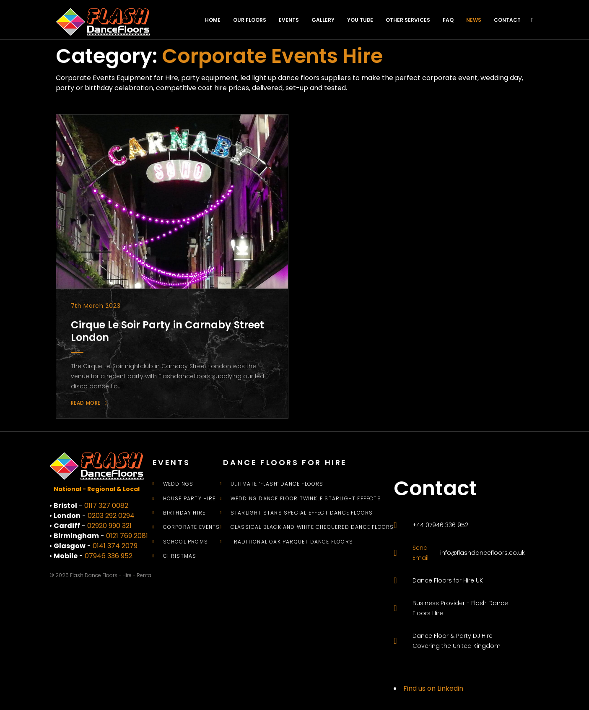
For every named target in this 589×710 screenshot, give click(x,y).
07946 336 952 (108, 556)
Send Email (420, 553)
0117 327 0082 (106, 505)
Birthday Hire (184, 513)
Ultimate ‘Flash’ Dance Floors (277, 484)
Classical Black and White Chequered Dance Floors (312, 527)
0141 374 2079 (115, 546)
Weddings (178, 484)
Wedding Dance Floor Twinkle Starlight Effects (306, 499)
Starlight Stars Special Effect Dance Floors (302, 513)
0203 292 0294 (111, 515)
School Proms (185, 542)
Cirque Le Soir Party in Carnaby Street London (167, 331)
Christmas (180, 556)
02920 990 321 (109, 526)
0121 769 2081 (127, 536)
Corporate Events (191, 527)
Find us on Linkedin (433, 688)
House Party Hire (189, 499)
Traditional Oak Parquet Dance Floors (292, 542)
